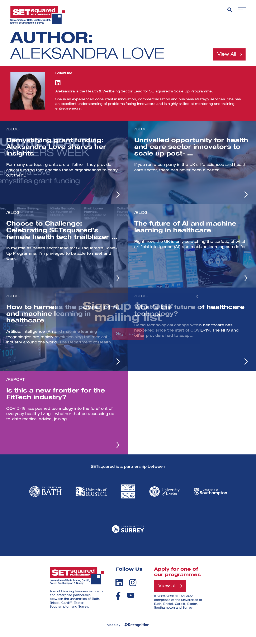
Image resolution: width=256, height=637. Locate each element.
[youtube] (130, 595)
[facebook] (118, 596)
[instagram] (132, 582)
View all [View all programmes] (167, 586)
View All (226, 54)
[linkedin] (119, 582)
